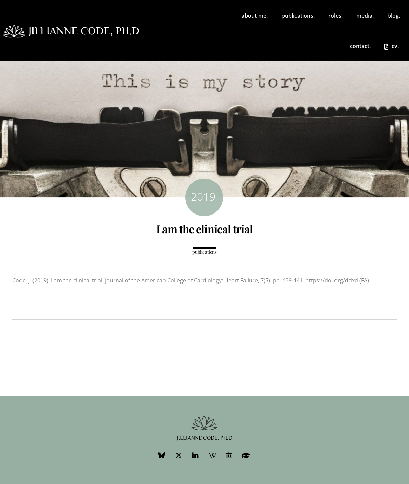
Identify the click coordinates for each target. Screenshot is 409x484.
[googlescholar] (245, 455)
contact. (360, 46)
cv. (391, 46)
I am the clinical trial (204, 228)
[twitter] (178, 455)
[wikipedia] (212, 455)
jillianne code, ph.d (84, 31)
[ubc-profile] (229, 455)
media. (365, 15)
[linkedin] (195, 455)
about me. (254, 15)
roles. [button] (335, 15)
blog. (393, 15)
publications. (298, 15)
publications (204, 252)
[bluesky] (162, 455)
